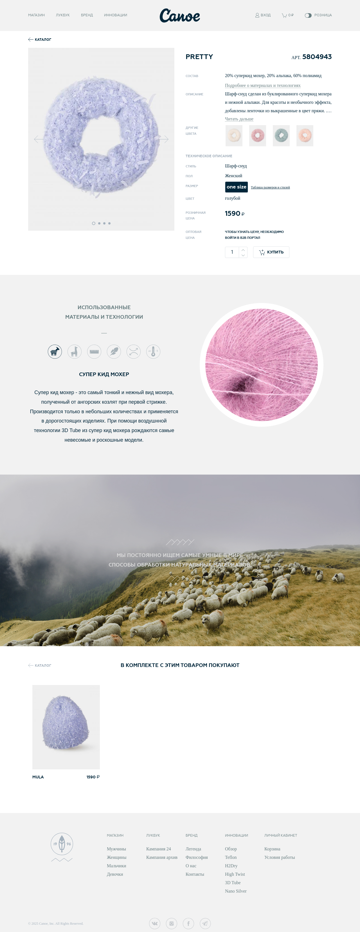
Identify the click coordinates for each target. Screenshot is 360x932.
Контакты (195, 874)
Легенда (193, 848)
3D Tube (233, 882)
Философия (197, 857)
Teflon (231, 857)
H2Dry (231, 865)
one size (236, 187)
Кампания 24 (158, 848)
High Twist (235, 874)
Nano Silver (236, 891)
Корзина (272, 848)
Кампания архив (161, 857)
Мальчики (116, 865)
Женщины (116, 857)
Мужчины (116, 848)
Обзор (231, 848)
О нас (191, 865)
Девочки (115, 874)
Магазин (36, 14)
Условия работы (279, 857)
